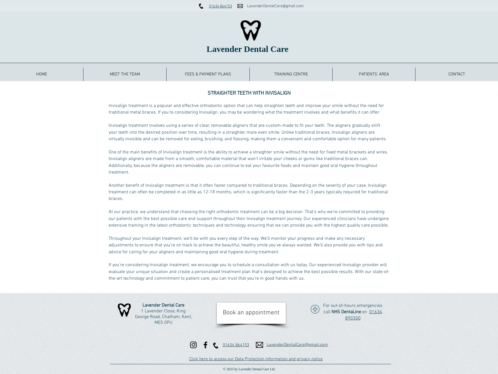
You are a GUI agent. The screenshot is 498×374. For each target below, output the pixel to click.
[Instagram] (193, 344)
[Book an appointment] (251, 313)
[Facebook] (205, 344)
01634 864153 (220, 6)
